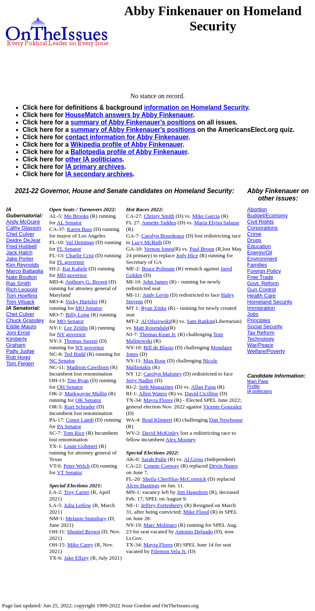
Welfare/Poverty (266, 351)
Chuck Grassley (25, 320)
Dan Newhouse (226, 420)
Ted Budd (74, 354)
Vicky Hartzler (81, 301)
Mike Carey (80, 545)
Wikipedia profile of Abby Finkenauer (127, 144)
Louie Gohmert (81, 446)
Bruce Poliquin (158, 268)
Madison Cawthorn (88, 367)
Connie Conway (161, 466)
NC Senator (62, 360)
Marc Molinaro (160, 525)
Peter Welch (77, 466)
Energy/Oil (259, 252)
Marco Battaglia (24, 271)
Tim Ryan (78, 380)
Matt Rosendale (151, 328)
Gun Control (261, 289)
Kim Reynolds (22, 265)
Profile (253, 386)
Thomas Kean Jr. (157, 334)
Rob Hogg (18, 357)
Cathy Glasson (23, 228)
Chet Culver (20, 234)
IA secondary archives (99, 174)
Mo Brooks (76, 216)
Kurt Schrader (79, 406)
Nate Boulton (21, 277)
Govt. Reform (263, 283)
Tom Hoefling (21, 296)
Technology (260, 339)
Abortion (257, 209)
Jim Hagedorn (192, 492)
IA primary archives (94, 166)
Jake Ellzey (76, 558)
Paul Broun (201, 249)
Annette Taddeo (159, 222)
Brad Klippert (157, 420)
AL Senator (69, 222)
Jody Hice (187, 255)
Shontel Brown (83, 531)
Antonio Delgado (194, 531)
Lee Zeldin (76, 328)
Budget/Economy (267, 215)
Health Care (261, 296)
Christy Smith (159, 216)
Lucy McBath (147, 242)
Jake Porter (19, 259)
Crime (254, 234)
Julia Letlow (77, 505)
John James (155, 282)
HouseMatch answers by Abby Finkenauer (129, 114)
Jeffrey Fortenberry (162, 505)
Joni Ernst (18, 333)
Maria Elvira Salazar (216, 222)
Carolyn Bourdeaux (163, 236)
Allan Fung (203, 387)
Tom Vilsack (20, 302)
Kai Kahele (74, 268)
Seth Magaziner (156, 387)
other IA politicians (94, 159)
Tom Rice (73, 433)
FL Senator (69, 249)
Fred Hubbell (21, 246)
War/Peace (260, 345)
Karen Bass (79, 229)
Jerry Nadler (139, 380)
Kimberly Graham (16, 342)
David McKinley (160, 433)
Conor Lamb (80, 420)
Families (257, 265)
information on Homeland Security (196, 107)
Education (259, 246)
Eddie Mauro (21, 326)
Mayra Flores (158, 400)
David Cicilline (201, 393)
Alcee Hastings (142, 485)
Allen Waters (153, 393)
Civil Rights (260, 222)
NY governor (71, 334)
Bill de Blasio (158, 347)
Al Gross (193, 459)
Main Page (258, 381)
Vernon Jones (158, 249)
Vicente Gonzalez (222, 406)
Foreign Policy (264, 271)
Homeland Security (269, 302)
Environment (262, 259)
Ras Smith (18, 283)
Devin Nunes (223, 466)
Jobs (252, 314)
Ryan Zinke (154, 308)
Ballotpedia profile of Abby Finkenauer (129, 151)
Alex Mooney (181, 439)
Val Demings (80, 242)
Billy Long (77, 314)
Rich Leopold (21, 289)
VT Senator (69, 472)
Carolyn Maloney (163, 374)
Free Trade (260, 277)
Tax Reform (260, 333)
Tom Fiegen (20, 363)
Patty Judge (20, 351)
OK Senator (88, 400)
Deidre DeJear (23, 240)
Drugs (254, 240)
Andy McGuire (23, 222)
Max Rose (154, 360)
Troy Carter (76, 492)
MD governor (72, 275)
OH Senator (70, 387)
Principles (258, 320)
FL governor (70, 262)
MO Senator (89, 308)
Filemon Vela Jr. (169, 551)
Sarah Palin (154, 459)
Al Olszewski (155, 321)
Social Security (265, 326)
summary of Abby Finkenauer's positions (133, 122)
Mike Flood (196, 512)
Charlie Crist (80, 255)
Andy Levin (155, 295)
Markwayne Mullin (85, 393)
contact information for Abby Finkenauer (126, 137)
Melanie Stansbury (86, 518)
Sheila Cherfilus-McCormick (174, 479)
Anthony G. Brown (86, 282)
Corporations (262, 228)
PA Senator (69, 426)
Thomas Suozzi (81, 341)
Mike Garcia (206, 216)
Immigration (261, 308)
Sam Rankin (200, 321)
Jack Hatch (19, 252)
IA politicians (259, 391)
